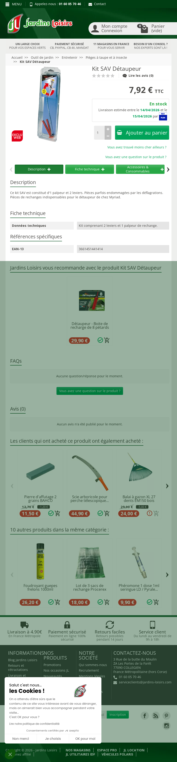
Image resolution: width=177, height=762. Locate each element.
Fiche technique (89, 169)
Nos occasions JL (56, 670)
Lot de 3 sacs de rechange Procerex (89, 587)
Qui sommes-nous (93, 665)
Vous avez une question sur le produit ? (135, 157)
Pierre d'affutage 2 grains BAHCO (40, 498)
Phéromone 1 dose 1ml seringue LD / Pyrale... (139, 587)
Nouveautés (53, 676)
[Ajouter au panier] (106, 340)
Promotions (52, 665)
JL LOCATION (134, 750)
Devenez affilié (19, 754)
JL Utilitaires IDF (80, 754)
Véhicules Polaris (117, 754)
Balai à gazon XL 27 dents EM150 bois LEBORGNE (139, 500)
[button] (10, 754)
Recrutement (89, 670)
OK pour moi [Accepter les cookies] (85, 738)
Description (39, 169)
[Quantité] (99, 133)
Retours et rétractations (18, 667)
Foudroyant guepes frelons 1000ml (40, 587)
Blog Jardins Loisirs (22, 660)
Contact (97, 4)
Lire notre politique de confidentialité (34, 724)
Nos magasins (78, 750)
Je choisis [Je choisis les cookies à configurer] (53, 738)
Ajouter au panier (142, 132)
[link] (145, 716)
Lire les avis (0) (138, 75)
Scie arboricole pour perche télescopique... (90, 498)
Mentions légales (92, 676)
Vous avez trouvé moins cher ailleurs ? (136, 147)
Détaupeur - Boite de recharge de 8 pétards (90, 325)
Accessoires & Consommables (145, 169)
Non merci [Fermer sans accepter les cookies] (20, 738)
